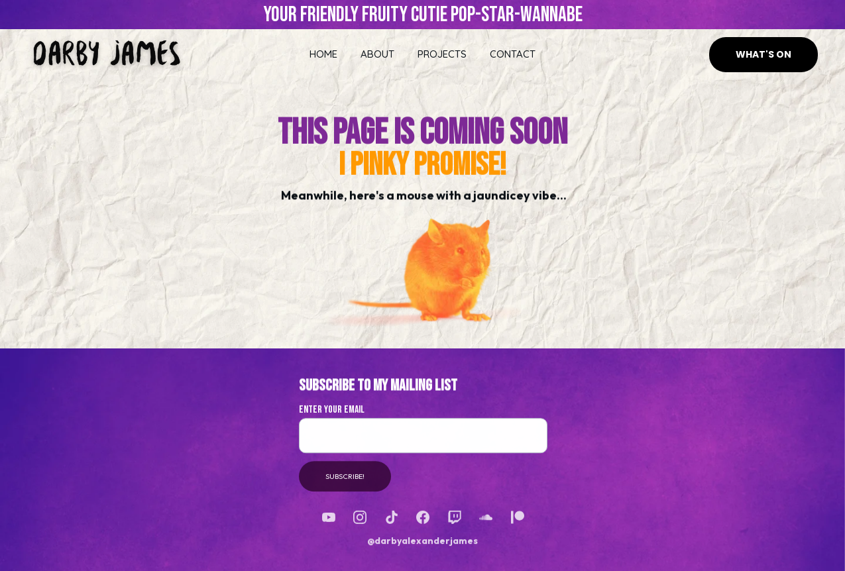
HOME (323, 54)
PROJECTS (442, 54)
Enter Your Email (332, 413)
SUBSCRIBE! (345, 480)
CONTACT (512, 54)
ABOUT (377, 54)
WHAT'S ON (763, 54)
